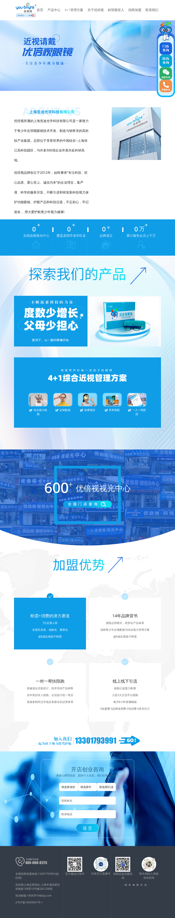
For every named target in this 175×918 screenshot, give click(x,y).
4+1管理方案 (83, 10)
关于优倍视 (102, 10)
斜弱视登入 (120, 10)
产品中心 (66, 10)
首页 (53, 10)
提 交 (87, 828)
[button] (13, 55)
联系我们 (151, 10)
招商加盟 (136, 10)
